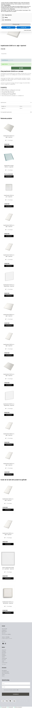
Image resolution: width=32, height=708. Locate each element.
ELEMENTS (4, 655)
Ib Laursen (4, 659)
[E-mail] (16, 687)
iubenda (29, 30)
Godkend (15, 694)
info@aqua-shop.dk (8, 638)
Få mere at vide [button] (16, 24)
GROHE (3, 656)
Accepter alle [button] (23, 27)
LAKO (3, 661)
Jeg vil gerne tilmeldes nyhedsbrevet (14, 689)
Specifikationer (3, 102)
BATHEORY (4, 652)
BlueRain (3, 654)
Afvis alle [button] (8, 27)
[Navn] (16, 683)
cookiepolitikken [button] (7, 5)
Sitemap (3, 641)
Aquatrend (4, 649)
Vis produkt (9, 146)
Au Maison (4, 651)
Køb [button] (21, 68)
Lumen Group (4, 662)
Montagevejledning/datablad (6, 112)
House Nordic (4, 658)
